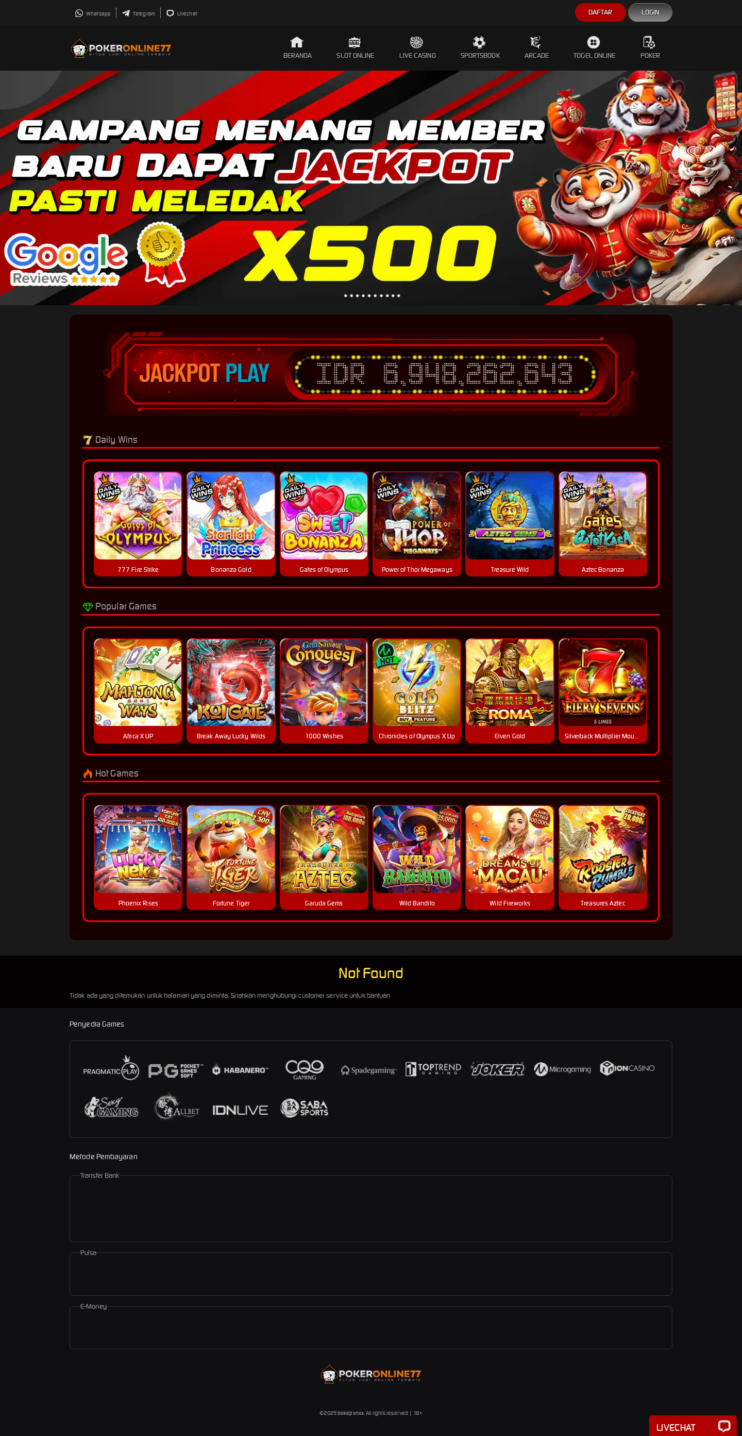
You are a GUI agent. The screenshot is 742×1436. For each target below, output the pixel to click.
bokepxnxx (351, 1413)
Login (651, 12)
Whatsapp (93, 13)
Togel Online (594, 48)
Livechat (181, 13)
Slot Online (355, 48)
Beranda (297, 48)
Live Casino (417, 48)
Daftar (600, 12)
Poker (650, 48)
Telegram (138, 13)
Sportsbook (480, 48)
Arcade (537, 48)
